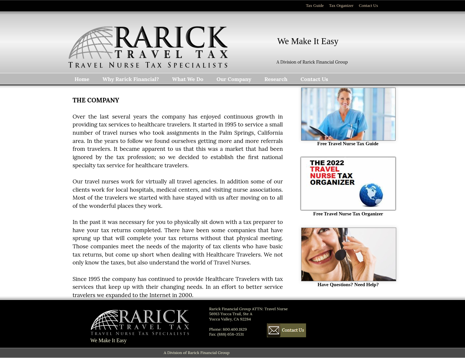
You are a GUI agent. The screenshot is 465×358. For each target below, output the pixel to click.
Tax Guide (315, 5)
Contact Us (368, 5)
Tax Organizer (341, 5)
